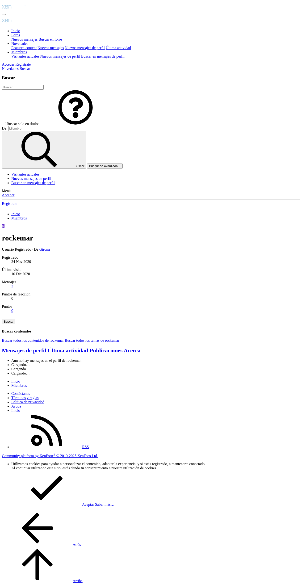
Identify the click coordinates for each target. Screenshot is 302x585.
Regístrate (9, 204)
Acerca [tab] (132, 350)
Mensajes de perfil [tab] (24, 350)
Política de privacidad (27, 402)
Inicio (15, 31)
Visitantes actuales (25, 56)
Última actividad (118, 48)
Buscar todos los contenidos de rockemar (33, 340)
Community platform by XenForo (50, 456)
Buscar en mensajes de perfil (103, 56)
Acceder (8, 195)
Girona (44, 249)
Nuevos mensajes (24, 39)
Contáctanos (20, 393)
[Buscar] (25, 69)
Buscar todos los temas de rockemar (92, 340)
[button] (75, 124)
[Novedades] (11, 69)
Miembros (19, 52)
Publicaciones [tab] (105, 350)
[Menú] (4, 14)
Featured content (24, 48)
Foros (15, 35)
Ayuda (16, 406)
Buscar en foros (50, 39)
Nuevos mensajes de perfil (85, 48)
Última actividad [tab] (68, 350)
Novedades (19, 44)
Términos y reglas (25, 398)
